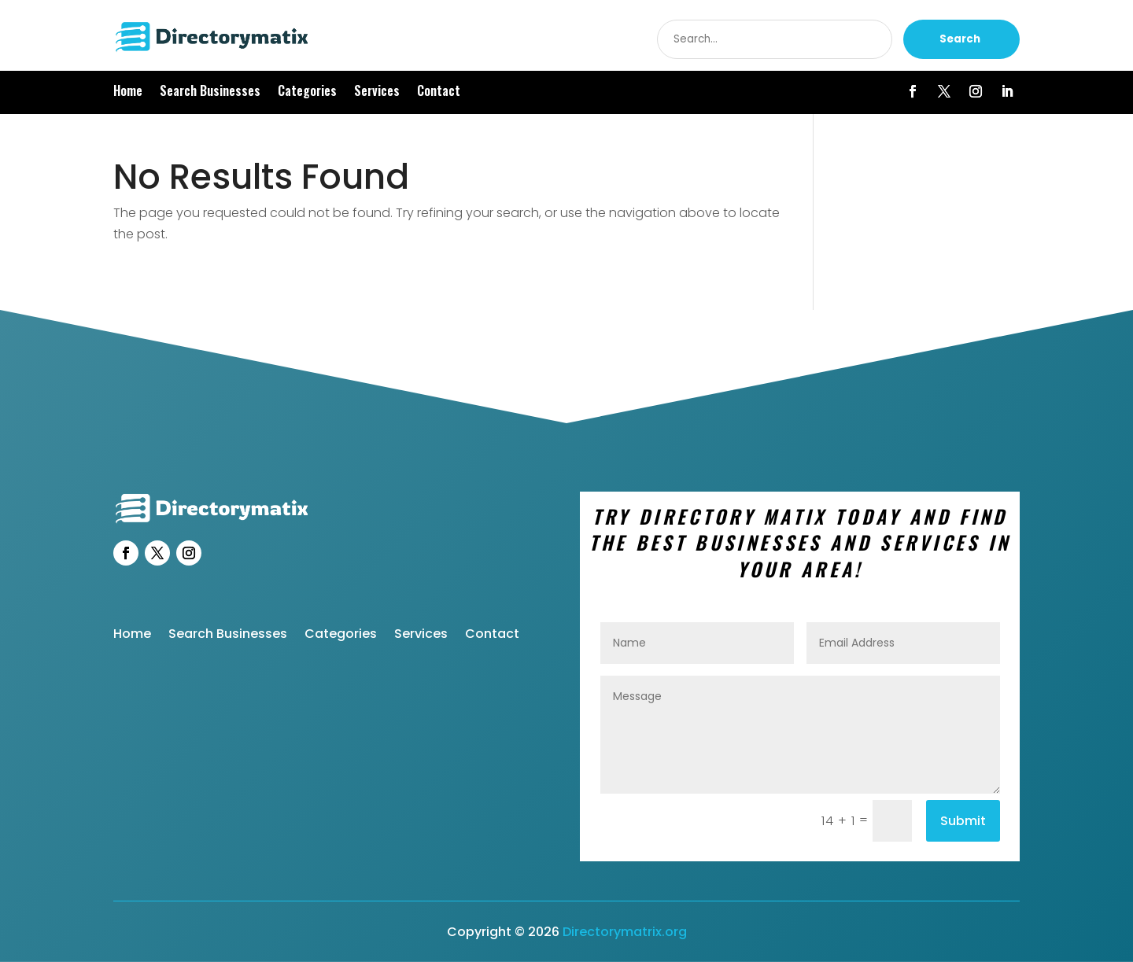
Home (127, 92)
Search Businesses (210, 92)
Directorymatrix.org (625, 932)
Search (959, 38)
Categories (307, 92)
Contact (438, 92)
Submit (963, 821)
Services (377, 92)
